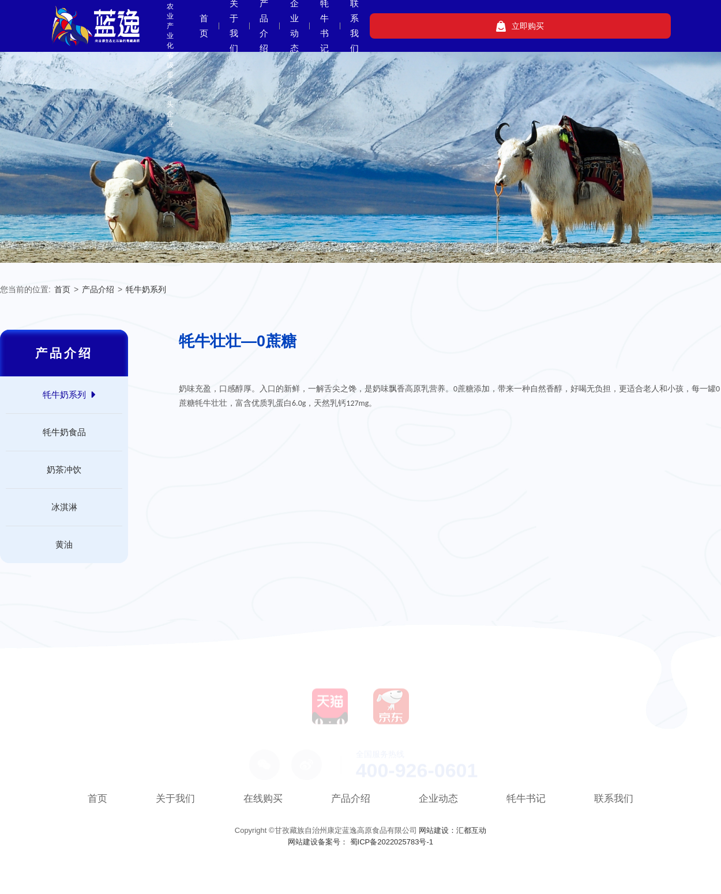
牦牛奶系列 (146, 289)
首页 (291, 26)
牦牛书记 (506, 26)
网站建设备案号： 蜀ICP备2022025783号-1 (360, 842)
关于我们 (338, 26)
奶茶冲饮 (64, 470)
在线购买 (263, 798)
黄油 (64, 544)
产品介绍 (394, 26)
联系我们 (562, 26)
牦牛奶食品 (64, 432)
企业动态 (450, 26)
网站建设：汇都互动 (452, 830)
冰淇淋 (64, 507)
